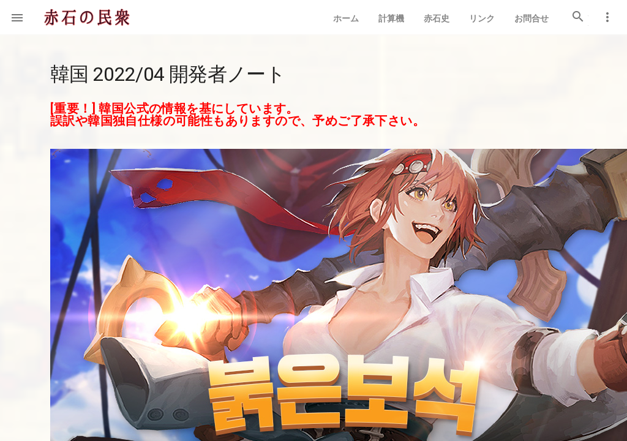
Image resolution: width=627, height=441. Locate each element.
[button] (17, 17)
